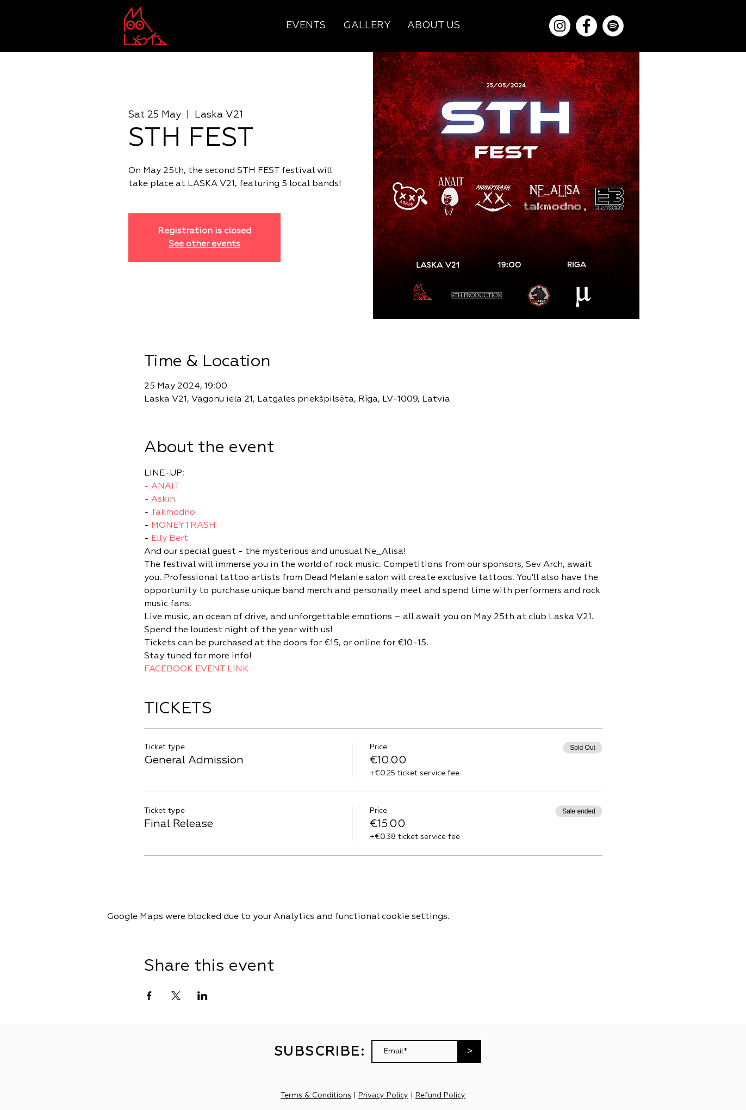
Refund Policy (440, 1095)
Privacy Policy (383, 1095)
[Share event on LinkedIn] (202, 995)
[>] (469, 1051)
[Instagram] (559, 25)
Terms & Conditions (316, 1095)
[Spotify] (613, 25)
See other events (204, 244)
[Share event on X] (176, 995)
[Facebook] (586, 25)
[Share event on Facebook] (149, 995)
